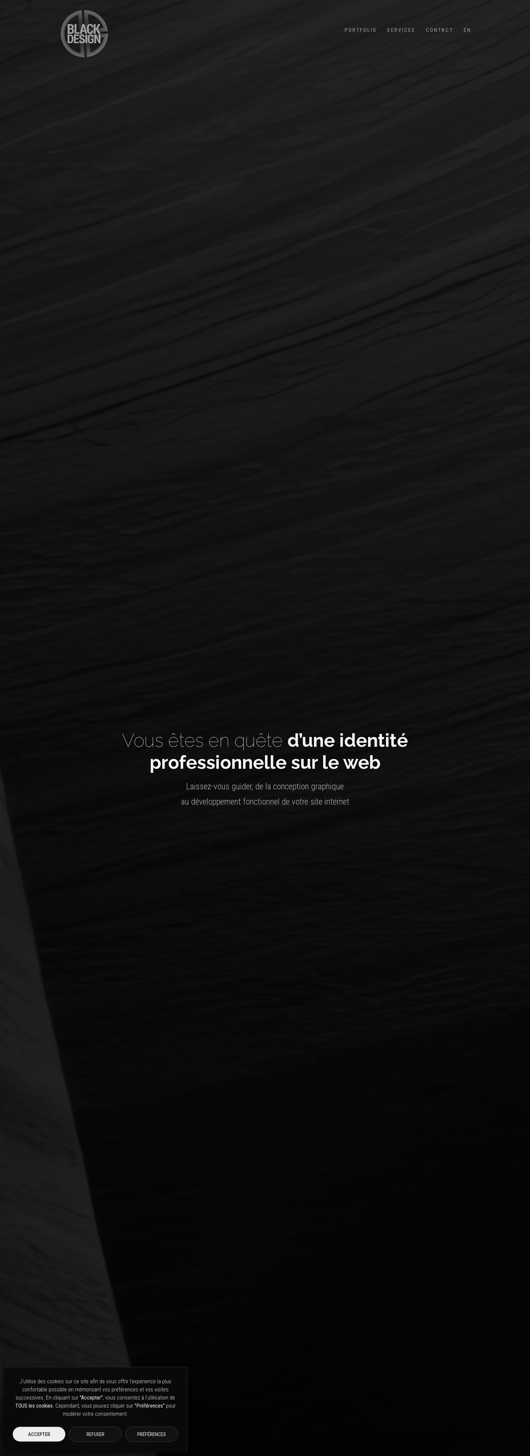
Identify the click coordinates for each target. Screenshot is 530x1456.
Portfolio (361, 30)
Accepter (39, 1434)
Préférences (151, 1434)
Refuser (95, 1434)
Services (401, 30)
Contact (439, 30)
